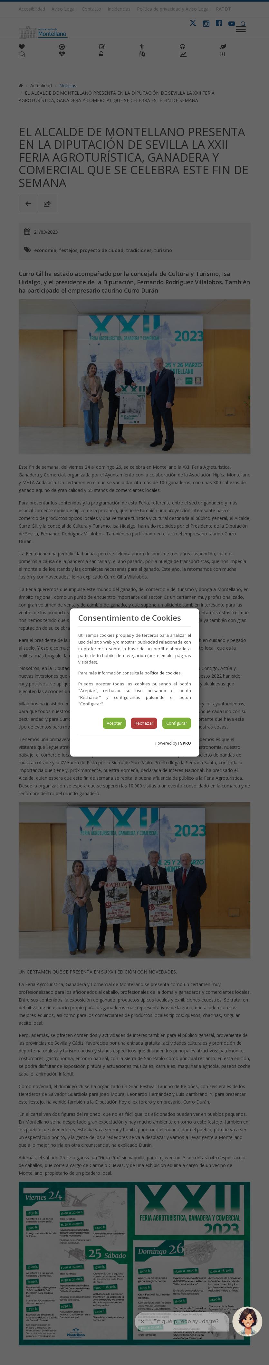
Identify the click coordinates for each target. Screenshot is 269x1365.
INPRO (184, 743)
